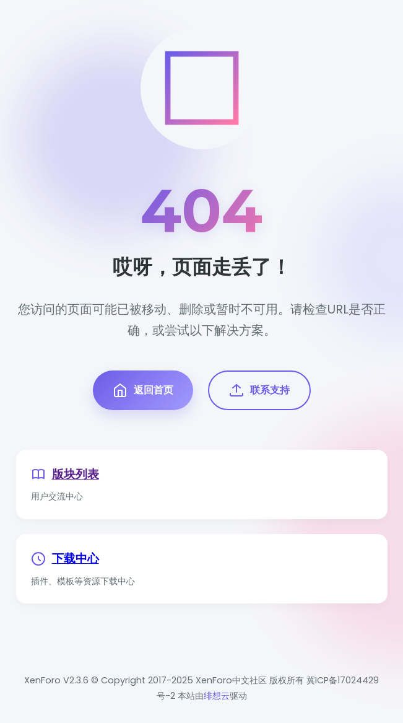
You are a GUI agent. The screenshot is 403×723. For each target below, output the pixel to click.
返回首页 (143, 390)
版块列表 (75, 474)
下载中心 (75, 558)
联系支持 (259, 390)
